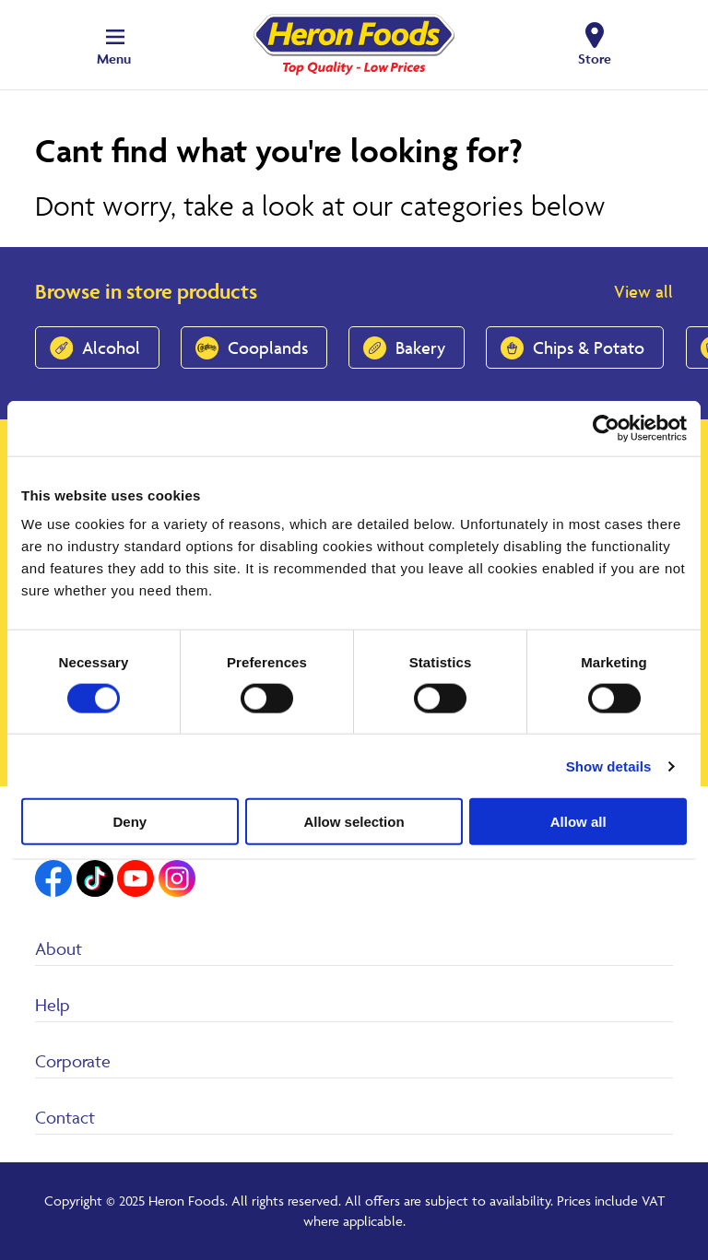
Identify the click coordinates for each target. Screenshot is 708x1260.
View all (643, 291)
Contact (65, 1117)
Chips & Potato (588, 347)
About (58, 948)
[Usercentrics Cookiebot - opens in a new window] (606, 428)
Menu (114, 58)
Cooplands (268, 347)
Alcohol (111, 347)
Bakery (420, 347)
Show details (609, 765)
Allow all (578, 822)
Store (594, 58)
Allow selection (353, 822)
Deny (129, 822)
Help (52, 1005)
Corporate (73, 1061)
